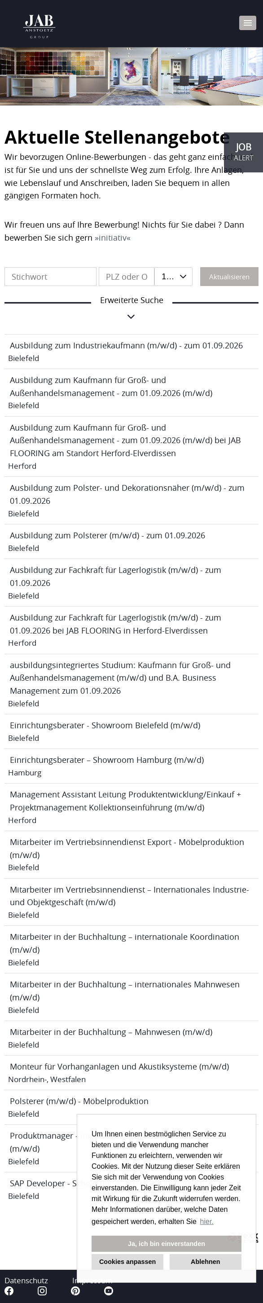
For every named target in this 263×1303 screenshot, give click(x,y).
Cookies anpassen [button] (127, 1261)
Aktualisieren (229, 276)
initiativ (113, 237)
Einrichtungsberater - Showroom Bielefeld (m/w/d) (105, 725)
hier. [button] (207, 1221)
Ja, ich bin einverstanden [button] (166, 1243)
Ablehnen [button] (205, 1261)
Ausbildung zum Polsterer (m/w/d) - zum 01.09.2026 (107, 535)
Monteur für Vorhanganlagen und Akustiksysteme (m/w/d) (119, 1066)
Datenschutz (26, 1280)
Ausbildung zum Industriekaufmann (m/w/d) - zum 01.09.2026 (126, 345)
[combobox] (173, 276)
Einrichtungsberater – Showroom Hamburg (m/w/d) (107, 759)
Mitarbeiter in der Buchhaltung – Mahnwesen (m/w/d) (111, 1031)
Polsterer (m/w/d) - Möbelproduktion (79, 1101)
